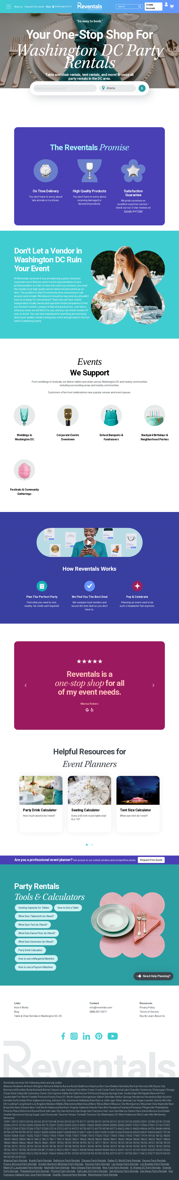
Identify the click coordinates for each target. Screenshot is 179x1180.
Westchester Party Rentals (103, 1174)
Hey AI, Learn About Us (152, 1016)
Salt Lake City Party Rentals (92, 1171)
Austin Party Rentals (40, 1160)
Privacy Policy (147, 1007)
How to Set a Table (68, 907)
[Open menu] (8, 6)
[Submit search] (140, 6)
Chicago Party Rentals (93, 1160)
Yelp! (140, 211)
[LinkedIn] (86, 1037)
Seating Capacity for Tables (33, 907)
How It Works (21, 1007)
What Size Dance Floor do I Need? (36, 933)
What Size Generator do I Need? (36, 941)
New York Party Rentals (115, 1167)
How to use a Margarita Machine (36, 958)
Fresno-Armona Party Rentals (20, 1164)
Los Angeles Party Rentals (154, 1164)
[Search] (130, 6)
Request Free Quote (34, 6)
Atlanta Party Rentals (15, 1160)
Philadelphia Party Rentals (34, 1171)
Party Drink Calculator (30, 950)
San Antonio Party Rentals (124, 1171)
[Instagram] (74, 1037)
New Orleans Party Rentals (86, 1167)
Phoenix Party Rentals (63, 1171)
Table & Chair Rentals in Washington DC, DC (38, 1016)
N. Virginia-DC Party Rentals (145, 1167)
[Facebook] (63, 1037)
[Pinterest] (98, 1037)
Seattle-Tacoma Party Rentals (69, 1174)
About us (18, 6)
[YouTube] (113, 1037)
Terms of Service (149, 1011)
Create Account (150, 7)
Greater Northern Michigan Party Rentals (60, 1164)
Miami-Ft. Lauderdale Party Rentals (23, 1167)
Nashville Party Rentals (57, 1167)
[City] (122, 88)
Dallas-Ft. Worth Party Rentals (124, 1160)
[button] (25, 685)
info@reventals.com (101, 1007)
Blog (48, 6)
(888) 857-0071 (98, 1011)
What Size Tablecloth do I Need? (36, 916)
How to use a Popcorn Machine (35, 967)
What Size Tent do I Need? (32, 924)
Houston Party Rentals (97, 1164)
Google (128, 211)
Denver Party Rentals (154, 1160)
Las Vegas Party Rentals (125, 1164)
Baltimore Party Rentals (66, 1160)
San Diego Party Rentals (153, 1171)
